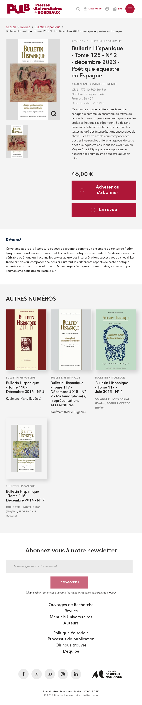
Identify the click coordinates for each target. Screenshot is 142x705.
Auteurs (71, 623)
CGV (86, 691)
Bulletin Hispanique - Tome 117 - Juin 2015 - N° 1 (111, 387)
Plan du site (50, 691)
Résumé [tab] (14, 239)
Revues (78, 41)
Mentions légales (71, 691)
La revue (104, 210)
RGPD (95, 691)
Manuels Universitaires (71, 617)
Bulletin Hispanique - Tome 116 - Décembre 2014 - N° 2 (25, 496)
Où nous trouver (71, 645)
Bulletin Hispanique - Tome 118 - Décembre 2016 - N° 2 (25, 387)
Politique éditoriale (71, 633)
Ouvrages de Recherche (71, 605)
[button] (130, 8)
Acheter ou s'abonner (100, 190)
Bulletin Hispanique (104, 41)
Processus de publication (71, 639)
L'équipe (71, 651)
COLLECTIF (102, 398)
